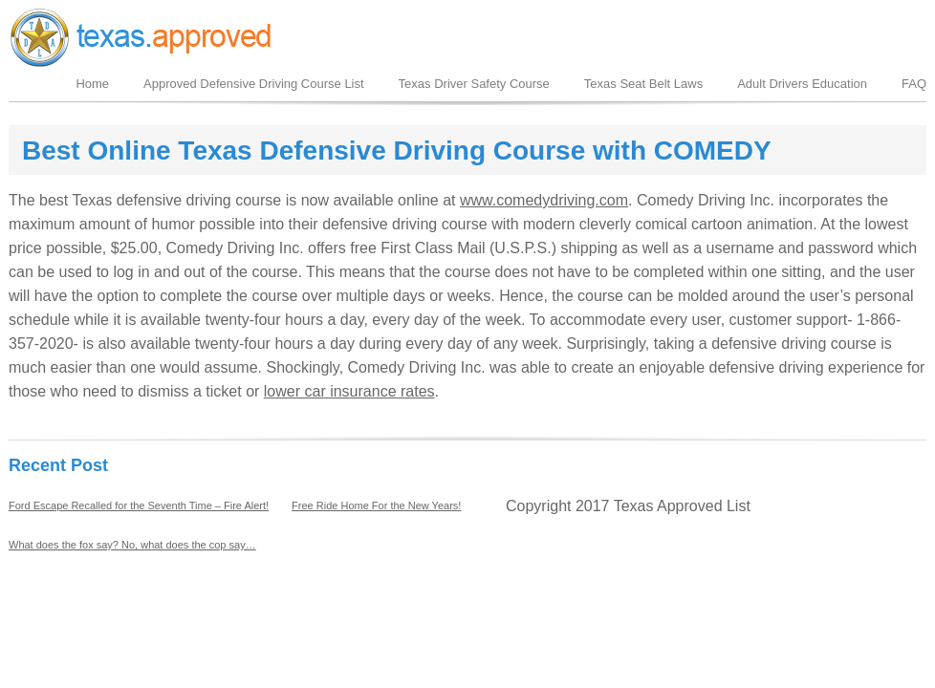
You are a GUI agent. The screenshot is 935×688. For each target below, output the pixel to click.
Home (92, 83)
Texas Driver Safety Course (474, 83)
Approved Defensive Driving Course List (253, 83)
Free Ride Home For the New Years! (376, 505)
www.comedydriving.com (544, 200)
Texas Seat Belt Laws (643, 83)
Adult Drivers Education (802, 83)
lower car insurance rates (349, 391)
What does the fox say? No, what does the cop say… (132, 544)
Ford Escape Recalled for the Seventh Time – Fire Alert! (139, 505)
